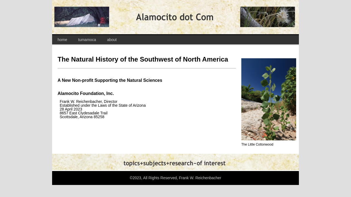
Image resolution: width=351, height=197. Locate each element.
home (62, 39)
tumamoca (87, 39)
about (112, 39)
